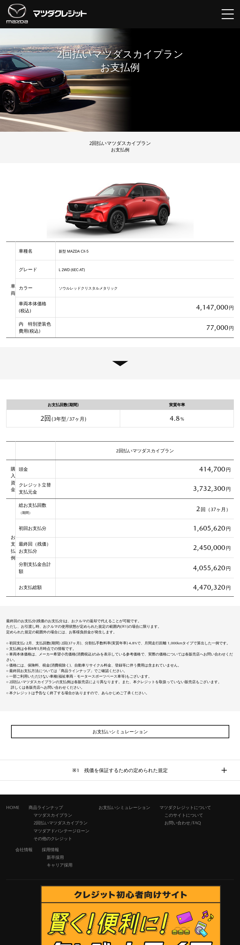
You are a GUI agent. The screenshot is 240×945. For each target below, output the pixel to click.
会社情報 (24, 849)
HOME (12, 807)
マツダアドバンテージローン (61, 830)
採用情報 (50, 849)
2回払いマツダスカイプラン (60, 822)
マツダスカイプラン (52, 815)
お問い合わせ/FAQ (182, 822)
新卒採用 (55, 857)
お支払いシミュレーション (124, 807)
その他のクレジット (52, 838)
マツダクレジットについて (185, 807)
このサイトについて (183, 815)
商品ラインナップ (46, 807)
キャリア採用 (60, 865)
